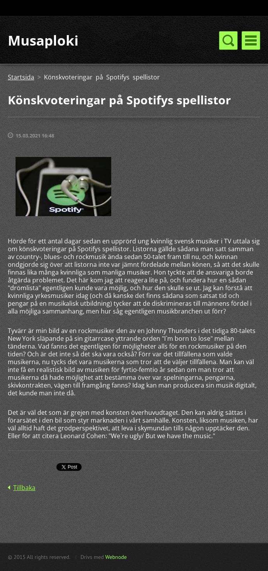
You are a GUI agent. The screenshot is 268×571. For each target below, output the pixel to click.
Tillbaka (24, 487)
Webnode (115, 556)
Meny (251, 40)
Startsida (21, 77)
